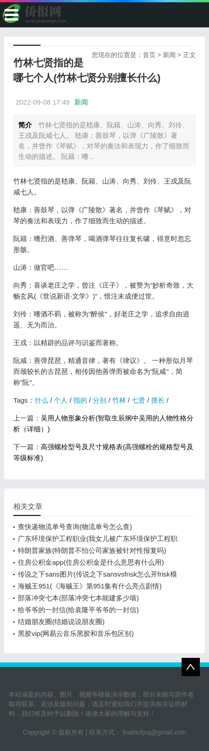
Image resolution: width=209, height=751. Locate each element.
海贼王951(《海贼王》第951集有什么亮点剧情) (90, 586)
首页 (149, 54)
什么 (41, 400)
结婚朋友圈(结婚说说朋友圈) (61, 621)
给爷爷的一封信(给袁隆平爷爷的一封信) (78, 610)
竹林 (119, 400)
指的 (80, 400)
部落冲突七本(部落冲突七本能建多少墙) (78, 598)
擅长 (158, 400)
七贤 (138, 400)
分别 (99, 400)
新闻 (169, 54)
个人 (61, 400)
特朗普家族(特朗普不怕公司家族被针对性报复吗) (92, 550)
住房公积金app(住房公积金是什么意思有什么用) (91, 562)
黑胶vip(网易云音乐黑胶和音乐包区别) (76, 633)
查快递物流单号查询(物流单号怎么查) (75, 526)
